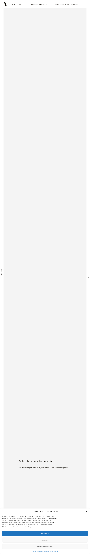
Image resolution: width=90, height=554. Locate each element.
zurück (2, 273)
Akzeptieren (45, 533)
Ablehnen (45, 540)
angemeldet (31, 468)
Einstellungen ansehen (45, 546)
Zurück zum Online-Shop (66, 5)
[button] (86, 511)
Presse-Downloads (39, 5)
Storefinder (18, 5)
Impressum (54, 551)
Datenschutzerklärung (41, 551)
